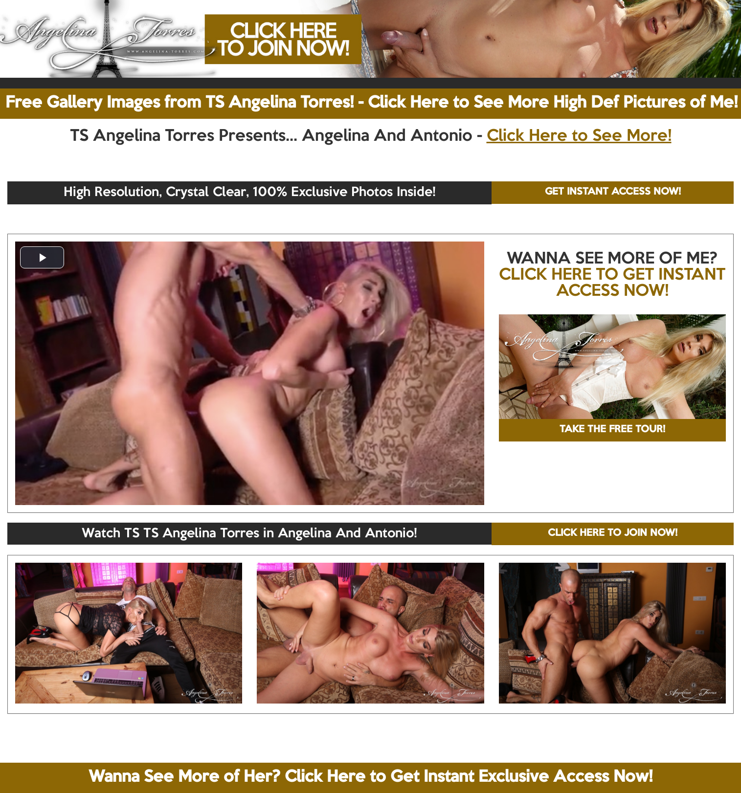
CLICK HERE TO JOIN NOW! (612, 533)
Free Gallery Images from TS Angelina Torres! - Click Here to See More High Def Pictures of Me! (371, 103)
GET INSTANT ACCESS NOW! (613, 192)
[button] (42, 257)
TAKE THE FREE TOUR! (612, 429)
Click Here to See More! (579, 136)
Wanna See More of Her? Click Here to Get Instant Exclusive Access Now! (370, 777)
